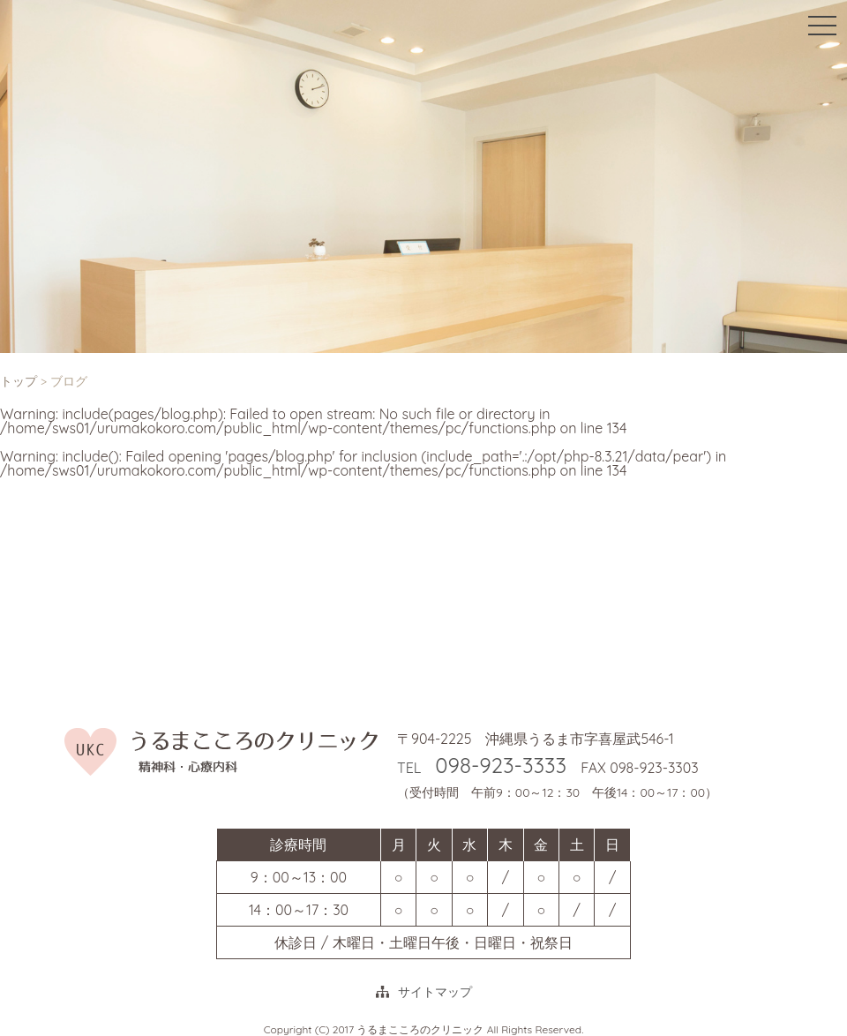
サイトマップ (435, 992)
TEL (481, 768)
